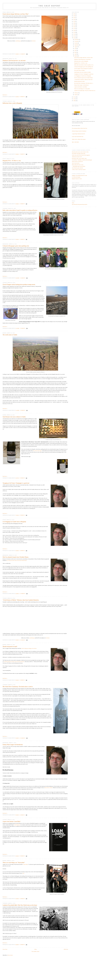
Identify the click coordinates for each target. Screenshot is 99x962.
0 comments (22, 515)
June (75, 50)
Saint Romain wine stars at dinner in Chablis (14, 417)
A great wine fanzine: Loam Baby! (12, 821)
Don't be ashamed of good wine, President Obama (15, 557)
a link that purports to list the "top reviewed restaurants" (14, 661)
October (76, 43)
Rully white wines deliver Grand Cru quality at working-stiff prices (20, 210)
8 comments (22, 96)
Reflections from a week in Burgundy (12, 103)
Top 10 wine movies (75, 163)
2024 (74, 15)
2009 (74, 100)
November (76, 41)
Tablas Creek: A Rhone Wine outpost (79, 139)
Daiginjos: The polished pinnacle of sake (79, 175)
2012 (74, 37)
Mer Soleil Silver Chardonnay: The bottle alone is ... (83, 83)
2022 (74, 19)
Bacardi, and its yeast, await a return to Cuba (80, 151)
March (75, 55)
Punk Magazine (17, 824)
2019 (74, 24)
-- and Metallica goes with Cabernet (78, 166)
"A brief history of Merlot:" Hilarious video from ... (83, 79)
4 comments (22, 410)
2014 (74, 34)
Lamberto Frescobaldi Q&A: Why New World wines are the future (20, 905)
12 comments (22, 593)
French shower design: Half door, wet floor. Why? (16, 14)
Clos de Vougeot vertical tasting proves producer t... (83, 68)
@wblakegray (18, 40)
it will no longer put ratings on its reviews (28, 648)
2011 (74, 96)
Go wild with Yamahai (76, 177)
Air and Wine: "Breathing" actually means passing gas (82, 159)
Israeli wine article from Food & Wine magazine (81, 155)
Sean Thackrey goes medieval (77, 167)
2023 (74, 17)
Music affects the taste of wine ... (78, 164)
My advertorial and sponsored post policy (79, 204)
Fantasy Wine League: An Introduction (13, 744)
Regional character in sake (77, 178)
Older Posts (66, 949)
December (76, 39)
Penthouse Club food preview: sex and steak (14, 60)
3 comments (22, 328)
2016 (74, 30)
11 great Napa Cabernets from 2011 (78, 133)
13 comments (22, 738)
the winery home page (37, 450)
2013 (74, 35)
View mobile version (35, 951)
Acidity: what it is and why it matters (79, 169)
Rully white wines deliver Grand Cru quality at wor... (84, 64)
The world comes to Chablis (10, 335)
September (76, 44)
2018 (74, 26)
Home (35, 949)
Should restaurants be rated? (10, 646)
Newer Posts (5, 949)
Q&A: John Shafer (75, 142)
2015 (74, 32)
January (76, 94)
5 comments (22, 680)
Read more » (5, 94)
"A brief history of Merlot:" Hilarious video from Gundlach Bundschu (21, 600)
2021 (74, 21)
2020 (74, 23)
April (75, 54)
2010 (74, 98)
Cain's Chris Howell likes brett (77, 136)
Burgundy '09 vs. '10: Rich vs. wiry (12, 160)
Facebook (33, 40)
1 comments (22, 154)
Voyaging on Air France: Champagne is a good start (16, 483)
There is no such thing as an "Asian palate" (14, 862)
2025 (74, 13)
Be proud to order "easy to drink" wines (79, 158)
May (75, 52)
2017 (74, 28)
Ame (23, 873)
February (76, 92)
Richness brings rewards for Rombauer (79, 131)
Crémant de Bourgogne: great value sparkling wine (16, 246)
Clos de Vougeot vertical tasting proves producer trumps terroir (19, 284)
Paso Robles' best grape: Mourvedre (78, 153)
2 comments (22, 203)
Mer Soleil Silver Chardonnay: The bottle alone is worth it (18, 686)
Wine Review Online (48, 787)
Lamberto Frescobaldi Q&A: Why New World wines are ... (85, 90)
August (75, 46)
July (75, 48)
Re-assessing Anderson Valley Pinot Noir (79, 128)
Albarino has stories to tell (77, 156)
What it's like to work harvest (77, 161)
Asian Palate (25, 864)
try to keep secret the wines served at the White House (17, 560)
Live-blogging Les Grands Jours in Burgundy (14, 521)
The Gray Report (50, 6)
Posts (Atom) (10, 955)
